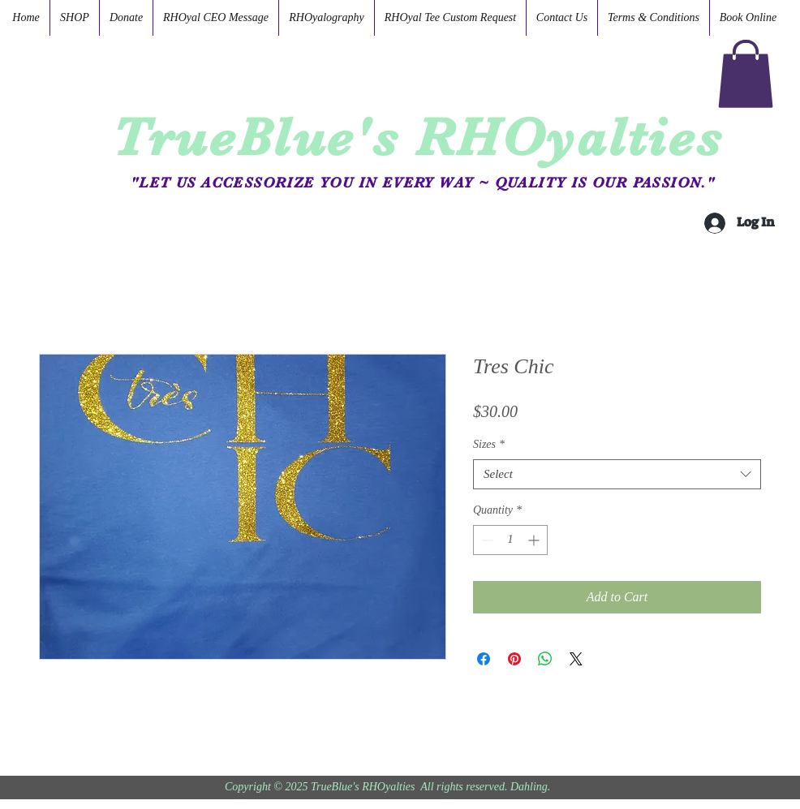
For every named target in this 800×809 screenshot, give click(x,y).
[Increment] (535, 540)
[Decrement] (485, 540)
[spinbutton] (510, 540)
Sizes (489, 444)
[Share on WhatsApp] (545, 659)
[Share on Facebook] (483, 659)
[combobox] (617, 474)
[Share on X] (576, 659)
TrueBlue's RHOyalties (417, 137)
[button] (745, 74)
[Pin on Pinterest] (514, 659)
